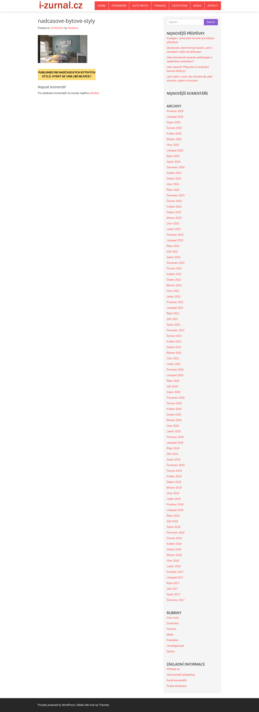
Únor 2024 (173, 184)
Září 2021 (172, 319)
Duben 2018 (174, 549)
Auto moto (140, 5)
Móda (197, 5)
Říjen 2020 (173, 380)
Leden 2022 (174, 296)
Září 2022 (172, 251)
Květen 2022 (174, 274)
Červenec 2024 (176, 167)
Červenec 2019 (176, 465)
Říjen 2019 (173, 448)
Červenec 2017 (176, 600)
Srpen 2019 (173, 459)
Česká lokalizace (176, 686)
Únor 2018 (173, 560)
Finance (160, 5)
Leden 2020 (174, 431)
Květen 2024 (174, 173)
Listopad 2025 (175, 116)
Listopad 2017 (175, 577)
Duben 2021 (174, 347)
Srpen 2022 (173, 257)
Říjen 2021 (173, 313)
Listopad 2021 (175, 307)
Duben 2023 (174, 212)
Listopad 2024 (175, 150)
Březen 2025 (174, 139)
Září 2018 (172, 521)
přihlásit (94, 93)
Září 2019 (172, 454)
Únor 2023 (173, 223)
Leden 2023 (174, 229)
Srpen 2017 (173, 594)
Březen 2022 (174, 285)
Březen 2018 (174, 555)
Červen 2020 (174, 403)
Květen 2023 (174, 206)
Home (102, 5)
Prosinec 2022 (175, 234)
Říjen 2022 (173, 246)
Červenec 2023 (176, 195)
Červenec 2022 (176, 262)
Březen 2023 (174, 218)
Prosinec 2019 (175, 437)
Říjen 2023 (173, 189)
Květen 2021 (174, 341)
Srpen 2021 (173, 324)
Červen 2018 (174, 538)
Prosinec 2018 (175, 504)
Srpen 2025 (173, 122)
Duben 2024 (174, 178)
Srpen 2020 (173, 392)
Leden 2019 (174, 498)
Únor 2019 (173, 493)
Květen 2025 (174, 133)
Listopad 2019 (175, 442)
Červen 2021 (174, 336)
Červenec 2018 (176, 532)
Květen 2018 (174, 543)
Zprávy (212, 5)
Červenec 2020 (176, 397)
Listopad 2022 (175, 240)
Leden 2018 (174, 566)
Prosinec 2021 (175, 302)
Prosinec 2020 (175, 369)
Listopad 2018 (175, 510)
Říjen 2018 (173, 515)
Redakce (73, 28)
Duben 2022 (174, 279)
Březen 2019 (174, 487)
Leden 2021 (174, 364)
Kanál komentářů (177, 680)
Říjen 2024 (173, 156)
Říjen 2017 (173, 583)
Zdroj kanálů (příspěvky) (181, 674)
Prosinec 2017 (175, 572)
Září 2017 (172, 588)
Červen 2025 (174, 128)
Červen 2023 (174, 201)
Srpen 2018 (173, 527)
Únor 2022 (173, 291)
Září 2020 (172, 386)
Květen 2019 (174, 476)
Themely (104, 705)
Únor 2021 (173, 358)
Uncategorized (175, 645)
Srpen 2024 (173, 161)
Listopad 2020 (175, 375)
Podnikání (119, 5)
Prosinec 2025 (175, 111)
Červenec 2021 (176, 330)
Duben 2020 (174, 414)
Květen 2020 (174, 409)
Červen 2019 (174, 470)
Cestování (179, 5)
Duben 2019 (174, 482)
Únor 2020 (173, 425)
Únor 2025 (173, 144)
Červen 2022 (174, 268)
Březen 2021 (174, 352)
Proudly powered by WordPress (56, 705)
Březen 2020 (174, 420)
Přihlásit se (173, 669)
